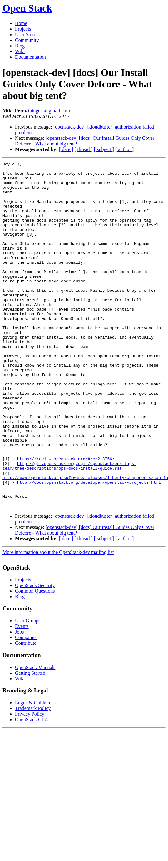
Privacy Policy (29, 782)
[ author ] (124, 149)
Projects (23, 29)
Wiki (20, 51)
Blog (20, 45)
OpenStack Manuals (35, 735)
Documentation (30, 57)
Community (27, 40)
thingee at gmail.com (49, 110)
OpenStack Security (35, 653)
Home (21, 23)
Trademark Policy (33, 776)
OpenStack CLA (31, 787)
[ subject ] (104, 149)
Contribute (25, 711)
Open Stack (27, 8)
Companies (26, 705)
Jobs (19, 700)
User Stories (27, 34)
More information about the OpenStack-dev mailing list (58, 620)
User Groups (27, 689)
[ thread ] (83, 149)
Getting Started (30, 741)
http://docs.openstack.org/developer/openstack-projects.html (89, 547)
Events (22, 694)
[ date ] (66, 149)
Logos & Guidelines (35, 771)
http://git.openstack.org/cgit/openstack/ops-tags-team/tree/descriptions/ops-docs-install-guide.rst (69, 527)
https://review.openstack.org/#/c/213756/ (66, 518)
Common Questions (35, 659)
